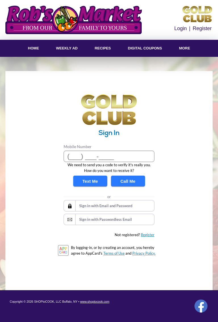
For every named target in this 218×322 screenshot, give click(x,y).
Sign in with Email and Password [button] (105, 205)
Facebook (200, 306)
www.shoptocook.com (94, 301)
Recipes (103, 48)
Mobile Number (78, 146)
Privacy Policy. (144, 253)
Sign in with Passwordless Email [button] (105, 219)
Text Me (90, 181)
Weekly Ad (66, 48)
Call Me (127, 181)
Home (33, 48)
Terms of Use (114, 253)
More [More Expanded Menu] (184, 48)
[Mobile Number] (109, 156)
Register (202, 28)
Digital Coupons (145, 48)
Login (180, 28)
